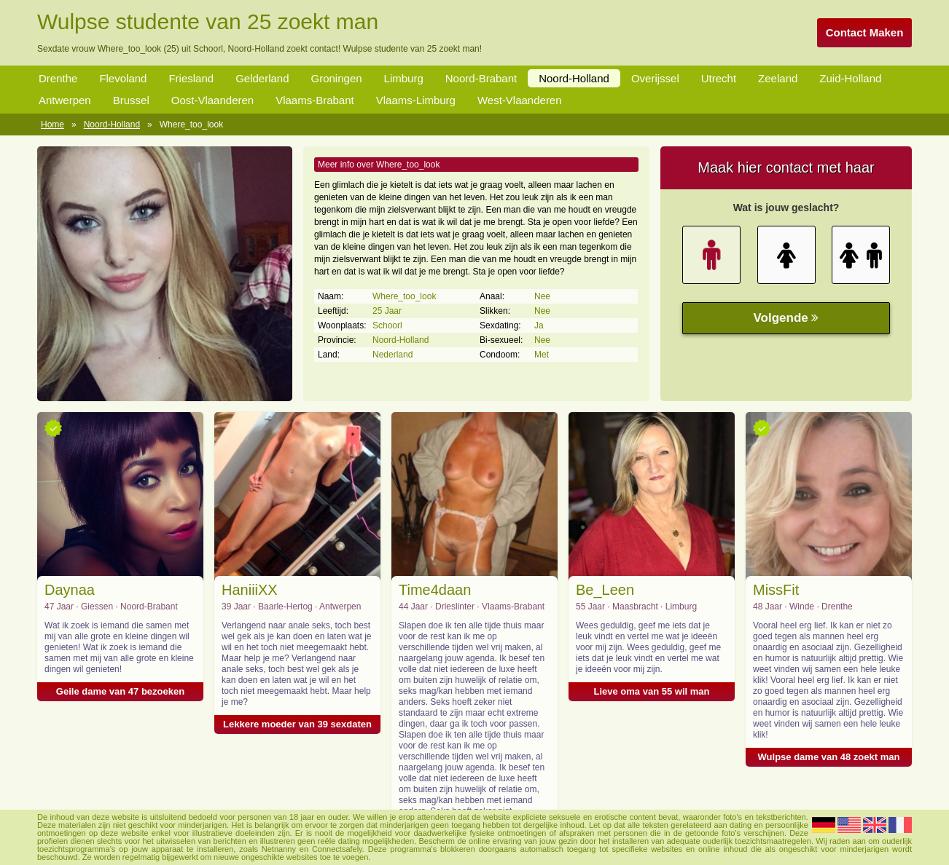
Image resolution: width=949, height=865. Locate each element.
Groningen (336, 78)
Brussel (131, 100)
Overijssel (655, 78)
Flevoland (123, 78)
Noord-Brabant (481, 78)
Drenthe (58, 78)
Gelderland (262, 78)
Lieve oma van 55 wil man (652, 691)
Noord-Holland (574, 78)
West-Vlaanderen (519, 100)
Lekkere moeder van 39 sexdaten (297, 724)
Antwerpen (65, 100)
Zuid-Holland (850, 78)
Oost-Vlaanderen (212, 100)
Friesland (191, 78)
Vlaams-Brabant (315, 100)
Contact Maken (865, 32)
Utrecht (718, 78)
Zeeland (777, 78)
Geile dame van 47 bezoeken (120, 691)
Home (52, 124)
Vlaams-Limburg (416, 100)
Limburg (403, 78)
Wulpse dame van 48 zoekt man (829, 756)
